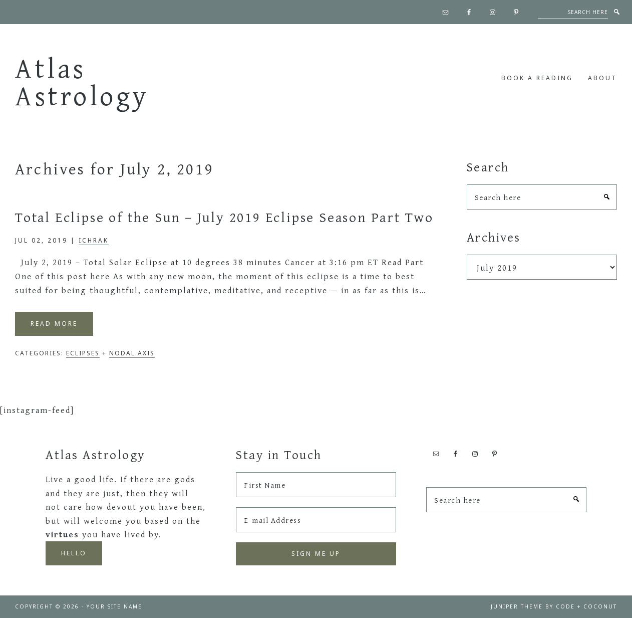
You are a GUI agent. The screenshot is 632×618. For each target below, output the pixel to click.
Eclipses (83, 353)
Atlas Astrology (82, 81)
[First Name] (316, 484)
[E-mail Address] (316, 519)
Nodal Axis (132, 353)
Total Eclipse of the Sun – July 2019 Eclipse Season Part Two (224, 217)
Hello (74, 553)
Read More (54, 323)
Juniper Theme (517, 606)
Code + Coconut (586, 606)
